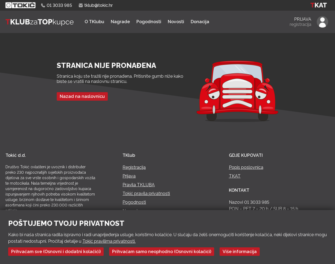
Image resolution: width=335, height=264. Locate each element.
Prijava (129, 176)
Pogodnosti (148, 21)
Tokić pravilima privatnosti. (109, 241)
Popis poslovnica (246, 167)
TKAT (235, 176)
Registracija (134, 167)
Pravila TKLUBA (138, 184)
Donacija (200, 21)
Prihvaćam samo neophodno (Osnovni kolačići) (161, 251)
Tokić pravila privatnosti (146, 193)
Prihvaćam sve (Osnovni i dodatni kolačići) (56, 251)
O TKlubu (94, 21)
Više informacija (240, 251)
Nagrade (120, 21)
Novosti (176, 21)
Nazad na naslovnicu (82, 96)
